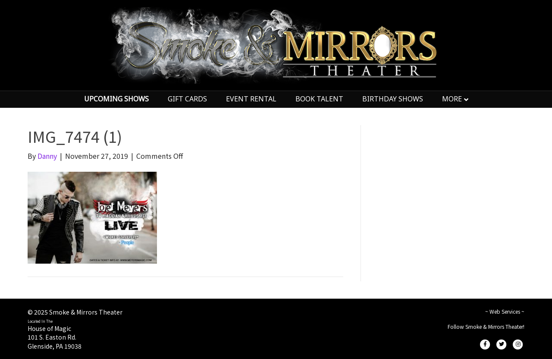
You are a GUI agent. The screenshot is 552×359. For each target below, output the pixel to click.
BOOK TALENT (319, 99)
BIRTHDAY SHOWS (392, 99)
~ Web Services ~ (504, 311)
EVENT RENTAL (251, 99)
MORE (452, 99)
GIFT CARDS (187, 99)
